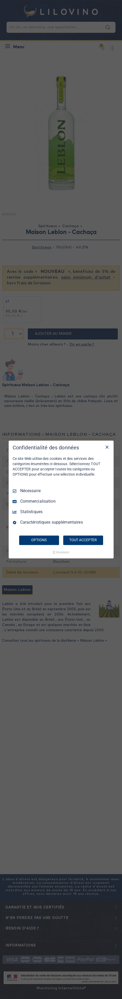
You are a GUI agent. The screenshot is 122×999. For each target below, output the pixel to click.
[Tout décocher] (107, 447)
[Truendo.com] (61, 552)
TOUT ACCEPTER (83, 540)
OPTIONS (38, 540)
